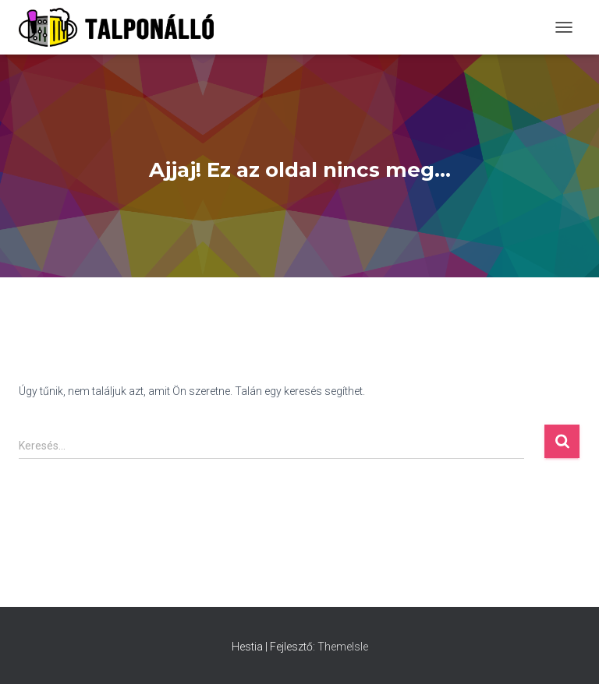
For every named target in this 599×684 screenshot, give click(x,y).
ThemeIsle (342, 646)
